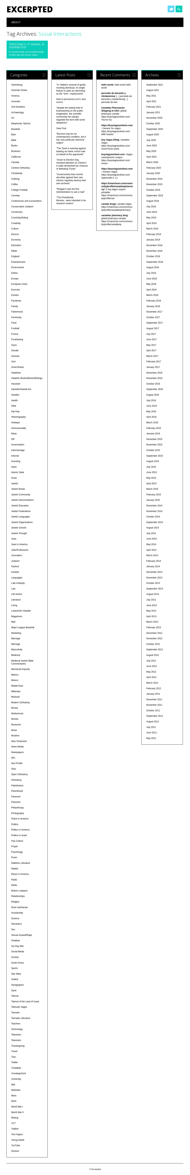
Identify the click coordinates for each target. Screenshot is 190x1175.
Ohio (13, 769)
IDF (13, 439)
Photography (17, 813)
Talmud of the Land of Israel (25, 1001)
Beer (13, 134)
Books (14, 145)
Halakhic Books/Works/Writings (26, 378)
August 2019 (152, 201)
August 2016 (152, 395)
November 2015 (154, 444)
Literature (16, 599)
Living (14, 605)
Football (15, 328)
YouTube (15, 1145)
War (13, 1084)
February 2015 (153, 494)
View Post (61, 128)
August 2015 (152, 461)
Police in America (20, 818)
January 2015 (153, 500)
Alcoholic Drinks (19, 90)
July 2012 (151, 660)
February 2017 (153, 361)
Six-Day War (17, 946)
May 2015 (151, 478)
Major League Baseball (22, 627)
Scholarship (17, 913)
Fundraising (17, 339)
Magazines (16, 616)
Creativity (16, 223)
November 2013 (154, 577)
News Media (17, 746)
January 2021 (153, 112)
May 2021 (151, 96)
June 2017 (151, 339)
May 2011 (151, 738)
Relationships (18, 896)
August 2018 (152, 267)
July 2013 (151, 599)
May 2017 (151, 345)
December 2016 (154, 372)
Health (14, 400)
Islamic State (17, 472)
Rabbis (14, 868)
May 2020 (151, 151)
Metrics (15, 674)
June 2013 (151, 605)
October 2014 (153, 516)
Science (15, 918)
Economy (16, 239)
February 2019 (153, 234)
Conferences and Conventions (26, 201)
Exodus (15, 295)
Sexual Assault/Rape (21, 935)
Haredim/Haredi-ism (21, 389)
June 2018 (151, 278)
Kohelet (15, 572)
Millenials (15, 691)
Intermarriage (18, 450)
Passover (16, 796)
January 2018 (153, 306)
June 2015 (151, 472)
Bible (13, 140)
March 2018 (152, 295)
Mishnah (15, 697)
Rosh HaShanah (19, 907)
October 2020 (153, 123)
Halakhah (16, 372)
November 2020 (154, 118)
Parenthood (17, 791)
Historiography (18, 417)
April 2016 (151, 417)
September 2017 (154, 322)
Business (15, 151)
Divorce (15, 234)
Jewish (14, 483)
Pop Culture (17, 841)
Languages (16, 577)
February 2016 (153, 428)
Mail (13, 622)
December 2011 (154, 699)
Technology (17, 1029)
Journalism (16, 555)
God (13, 361)
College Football (19, 190)
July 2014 (151, 533)
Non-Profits (17, 763)
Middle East (17, 686)
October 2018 (153, 256)
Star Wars (16, 974)
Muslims (15, 735)
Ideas (14, 433)
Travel (14, 1051)
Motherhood (17, 713)
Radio (14, 879)
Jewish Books (18, 489)
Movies (14, 719)
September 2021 (154, 84)
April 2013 (151, 616)
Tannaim (15, 1012)
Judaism (15, 561)
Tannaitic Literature (20, 1018)
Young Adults (17, 1140)
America (15, 96)
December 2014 (154, 505)
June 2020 (151, 145)
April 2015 (151, 483)
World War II (17, 1112)
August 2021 (152, 90)
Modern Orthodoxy (20, 702)
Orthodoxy (16, 780)
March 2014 (152, 555)
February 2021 (153, 107)
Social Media (17, 951)
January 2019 (153, 239)
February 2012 (153, 688)
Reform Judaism (19, 890)
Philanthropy (17, 807)
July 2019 (151, 206)
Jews (13, 538)
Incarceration (17, 444)
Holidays (15, 422)
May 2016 (151, 411)
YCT (13, 1123)
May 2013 (151, 610)
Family (14, 306)
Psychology (17, 852)
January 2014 (153, 566)
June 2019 (151, 212)
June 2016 (151, 406)
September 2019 (154, 195)
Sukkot (14, 979)
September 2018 (154, 262)
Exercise (15, 289)
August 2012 (152, 655)
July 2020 (151, 140)
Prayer (14, 846)
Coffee (14, 184)
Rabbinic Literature (20, 863)
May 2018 (151, 284)
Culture (15, 228)
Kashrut (15, 566)
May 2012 (151, 671)
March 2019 (152, 228)
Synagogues (17, 985)
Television (16, 1034)
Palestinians (17, 785)
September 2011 (154, 716)
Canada (15, 162)
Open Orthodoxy (19, 774)
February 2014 (153, 561)
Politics (14, 824)
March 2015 (152, 489)
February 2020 (153, 168)
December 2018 (154, 245)
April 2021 (151, 101)
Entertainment (18, 262)
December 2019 (154, 179)
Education (16, 245)
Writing (14, 1117)
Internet (15, 456)
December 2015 (154, 439)
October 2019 (153, 190)
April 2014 (151, 550)
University (16, 1079)
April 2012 (151, 677)
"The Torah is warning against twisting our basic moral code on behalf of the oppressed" (71, 151)
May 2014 (151, 544)
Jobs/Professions (19, 550)
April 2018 (151, 289)
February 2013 (153, 627)
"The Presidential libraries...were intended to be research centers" (71, 200)
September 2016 (154, 389)
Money (14, 708)
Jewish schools (18, 527)
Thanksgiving (18, 1046)
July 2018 (151, 273)
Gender (15, 350)
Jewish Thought (19, 533)
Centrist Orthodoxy (20, 168)
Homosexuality (18, 428)
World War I (17, 1106)
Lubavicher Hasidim (21, 610)
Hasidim (15, 395)
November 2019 (154, 184)
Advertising (16, 84)
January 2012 (153, 694)
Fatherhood (17, 311)
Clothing (15, 179)
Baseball (15, 129)
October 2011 (153, 710)
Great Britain (17, 367)
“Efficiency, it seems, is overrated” (26, 45)
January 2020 (153, 173)
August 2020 (152, 134)
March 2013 (152, 622)
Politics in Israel (19, 835)
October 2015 (153, 450)
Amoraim (15, 101)
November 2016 (154, 378)
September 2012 (154, 649)
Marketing (16, 633)
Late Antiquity (18, 583)
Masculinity (16, 649)
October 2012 (153, 644)
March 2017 (152, 356)
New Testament (19, 741)
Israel (14, 478)
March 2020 (152, 162)
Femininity (16, 317)
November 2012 (154, 638)
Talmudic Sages (19, 1007)
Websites (15, 1090)
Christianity (16, 173)
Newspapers (17, 752)
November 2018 (154, 251)
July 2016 (151, 400)
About (16, 22)
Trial (13, 1057)
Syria (13, 990)
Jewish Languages (20, 516)
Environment (17, 267)
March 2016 (152, 422)
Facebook (16, 300)
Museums (16, 724)
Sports (14, 968)
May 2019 (151, 217)
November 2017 (154, 311)
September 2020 (154, 129)
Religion (15, 901)
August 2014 (152, 527)
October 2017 (153, 317)
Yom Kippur (17, 1134)
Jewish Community (20, 494)
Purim (14, 857)
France (14, 334)
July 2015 (151, 467)
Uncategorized (18, 1073)
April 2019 (151, 223)
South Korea (17, 962)
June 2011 (151, 732)
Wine (13, 1095)
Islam (14, 467)
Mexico (14, 680)
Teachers (15, 1023)
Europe (15, 278)
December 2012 (154, 633)
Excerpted (30, 9)
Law (13, 588)
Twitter (171, 9)
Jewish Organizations (22, 522)
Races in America (20, 874)
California (16, 157)
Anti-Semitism (18, 107)
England (15, 256)
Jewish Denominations (22, 500)
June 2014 (151, 538)
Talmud (15, 996)
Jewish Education (20, 505)
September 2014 (154, 522)
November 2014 (154, 511)
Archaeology (17, 112)
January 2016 (153, 433)
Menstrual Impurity (20, 669)
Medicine (15, 655)
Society (15, 957)
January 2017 (153, 367)
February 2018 (153, 300)
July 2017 (151, 334)
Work (14, 1101)
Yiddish (15, 1128)
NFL (13, 758)
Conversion (17, 212)
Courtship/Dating (19, 217)
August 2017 (152, 328)
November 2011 (154, 705)
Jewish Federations (21, 511)
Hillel (13, 406)
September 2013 (154, 588)
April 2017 (151, 350)
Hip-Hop (15, 411)
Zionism (15, 1151)
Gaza (14, 345)
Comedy (15, 195)
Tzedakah (16, 1068)
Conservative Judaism (22, 206)
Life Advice (16, 594)
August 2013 (152, 594)
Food (13, 322)
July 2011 (151, 727)
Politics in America (20, 829)
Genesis (15, 356)
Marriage (15, 638)
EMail (14, 251)
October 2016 (153, 383)
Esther (14, 273)
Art (12, 118)
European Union (19, 284)
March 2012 (152, 683)
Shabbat (15, 940)
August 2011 (152, 721)
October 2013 (153, 583)
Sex (13, 929)
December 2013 (154, 572)
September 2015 (154, 456)
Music (14, 730)
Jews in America (19, 544)
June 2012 (151, 666)
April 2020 (151, 157)
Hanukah (15, 383)
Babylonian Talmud (20, 123)
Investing (15, 461)
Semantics (16, 924)
